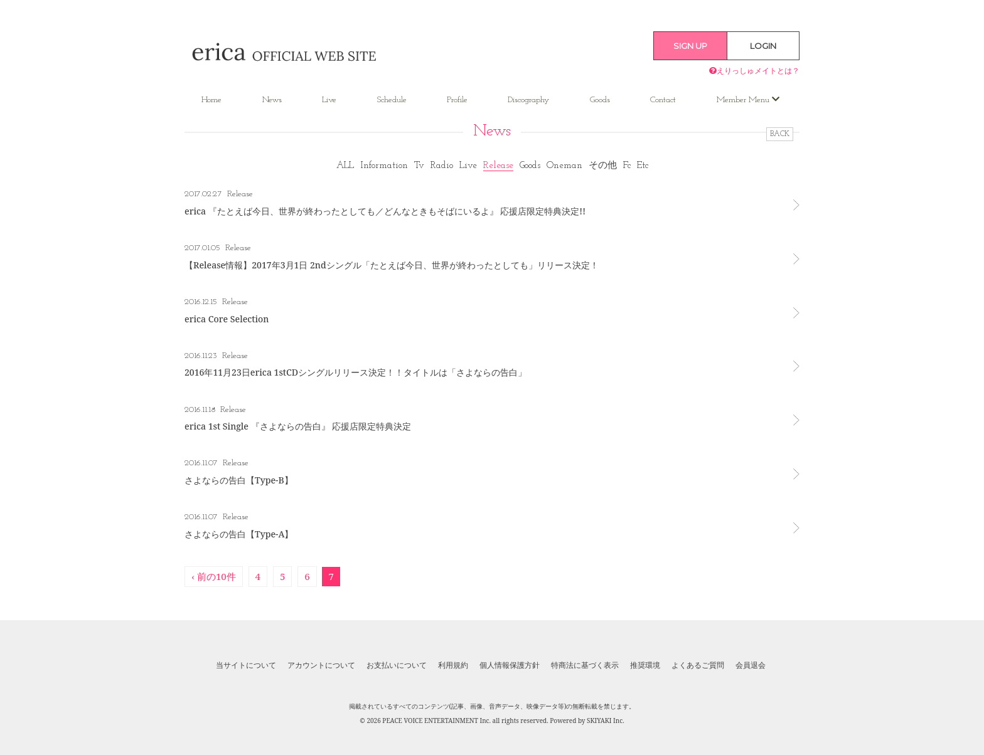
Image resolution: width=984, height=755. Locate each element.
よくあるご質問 (697, 665)
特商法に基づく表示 (585, 665)
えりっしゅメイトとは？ (754, 70)
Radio (441, 166)
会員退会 (750, 665)
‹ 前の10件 (213, 576)
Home (211, 100)
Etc (642, 166)
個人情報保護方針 (509, 665)
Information (384, 166)
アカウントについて (321, 665)
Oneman (564, 166)
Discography (528, 100)
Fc (627, 166)
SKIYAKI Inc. (605, 720)
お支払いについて (396, 665)
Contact (663, 100)
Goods (600, 100)
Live (329, 100)
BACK (779, 134)
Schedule (392, 100)
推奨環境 (645, 665)
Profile (457, 100)
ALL (345, 166)
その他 (603, 166)
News (272, 100)
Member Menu (748, 100)
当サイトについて (246, 665)
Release (498, 166)
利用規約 (453, 665)
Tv (419, 166)
